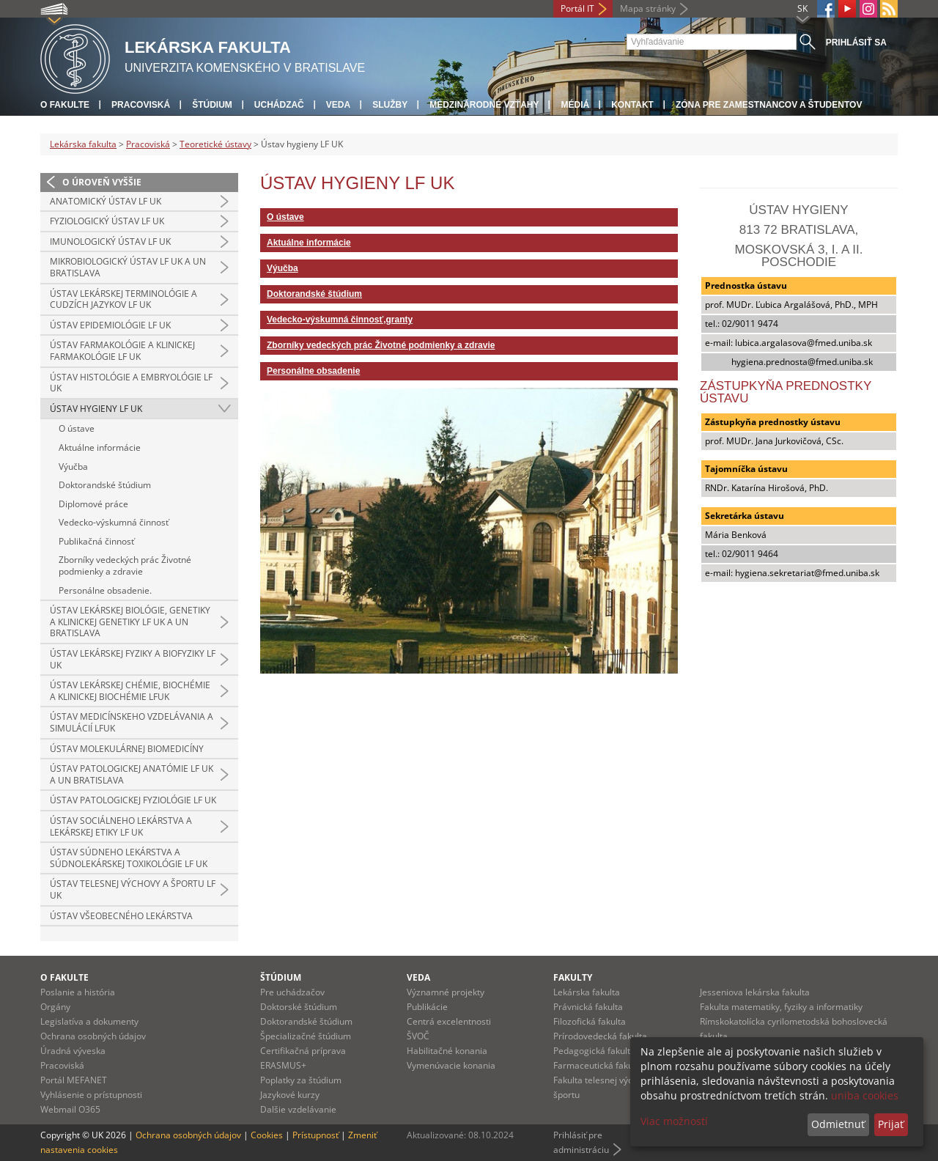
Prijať (891, 1124)
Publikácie (427, 1006)
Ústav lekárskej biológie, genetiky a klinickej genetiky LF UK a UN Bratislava (130, 621)
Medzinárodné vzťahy (484, 105)
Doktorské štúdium (298, 1006)
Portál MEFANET (73, 1080)
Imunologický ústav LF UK (110, 241)
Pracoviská (140, 105)
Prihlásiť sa (856, 42)
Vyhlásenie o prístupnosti (91, 1094)
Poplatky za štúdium (300, 1080)
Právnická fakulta (588, 1006)
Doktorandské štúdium (105, 485)
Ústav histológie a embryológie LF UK (131, 383)
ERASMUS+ (283, 1065)
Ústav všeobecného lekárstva (121, 916)
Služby (389, 105)
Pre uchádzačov (292, 992)
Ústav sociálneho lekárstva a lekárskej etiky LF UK (121, 826)
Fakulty (572, 977)
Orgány (55, 1006)
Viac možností (674, 1121)
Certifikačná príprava (303, 1050)
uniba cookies (864, 1095)
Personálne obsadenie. (105, 590)
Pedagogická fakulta (594, 1050)
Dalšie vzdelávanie (298, 1109)
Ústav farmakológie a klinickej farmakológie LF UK (122, 351)
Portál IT (577, 8)
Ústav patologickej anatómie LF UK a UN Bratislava (131, 774)
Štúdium (212, 105)
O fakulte (64, 105)
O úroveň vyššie (101, 182)
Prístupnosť (315, 1135)
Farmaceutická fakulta (598, 1065)
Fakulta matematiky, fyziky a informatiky (781, 1006)
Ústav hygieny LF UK (96, 408)
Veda (338, 105)
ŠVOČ (418, 1036)
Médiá (575, 105)
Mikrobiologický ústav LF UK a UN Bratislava (128, 267)
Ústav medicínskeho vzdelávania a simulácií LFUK (131, 722)
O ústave (77, 428)
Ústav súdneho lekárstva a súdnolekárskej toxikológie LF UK (128, 858)
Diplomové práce (93, 504)
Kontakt (632, 105)
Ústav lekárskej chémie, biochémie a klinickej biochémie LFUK (130, 691)
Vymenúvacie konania (451, 1065)
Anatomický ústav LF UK (105, 201)
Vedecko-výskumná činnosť (114, 522)
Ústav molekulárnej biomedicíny (127, 748)
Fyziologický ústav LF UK (107, 221)
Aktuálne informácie (100, 447)
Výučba (73, 466)
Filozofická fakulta (589, 1021)
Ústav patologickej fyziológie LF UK (133, 800)
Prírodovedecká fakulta (600, 1036)
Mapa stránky (648, 8)
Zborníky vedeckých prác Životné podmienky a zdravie (125, 565)
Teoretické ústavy (215, 144)
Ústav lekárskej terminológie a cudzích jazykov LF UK (123, 299)
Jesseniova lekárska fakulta (755, 992)
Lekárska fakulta (83, 144)
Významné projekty (445, 992)
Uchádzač (279, 105)
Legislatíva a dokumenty (89, 1021)
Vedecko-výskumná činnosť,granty (340, 319)
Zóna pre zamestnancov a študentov (769, 105)
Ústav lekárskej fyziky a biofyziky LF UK (132, 659)
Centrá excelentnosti (449, 1021)
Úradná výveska (73, 1050)
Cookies (267, 1135)
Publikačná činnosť (96, 541)
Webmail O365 (70, 1109)
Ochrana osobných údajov (93, 1036)
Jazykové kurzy (290, 1094)
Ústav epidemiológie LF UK (110, 325)
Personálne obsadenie (313, 371)
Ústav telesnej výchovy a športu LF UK (132, 889)
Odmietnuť (838, 1124)
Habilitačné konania (447, 1050)
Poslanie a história (77, 992)
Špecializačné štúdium (305, 1036)
